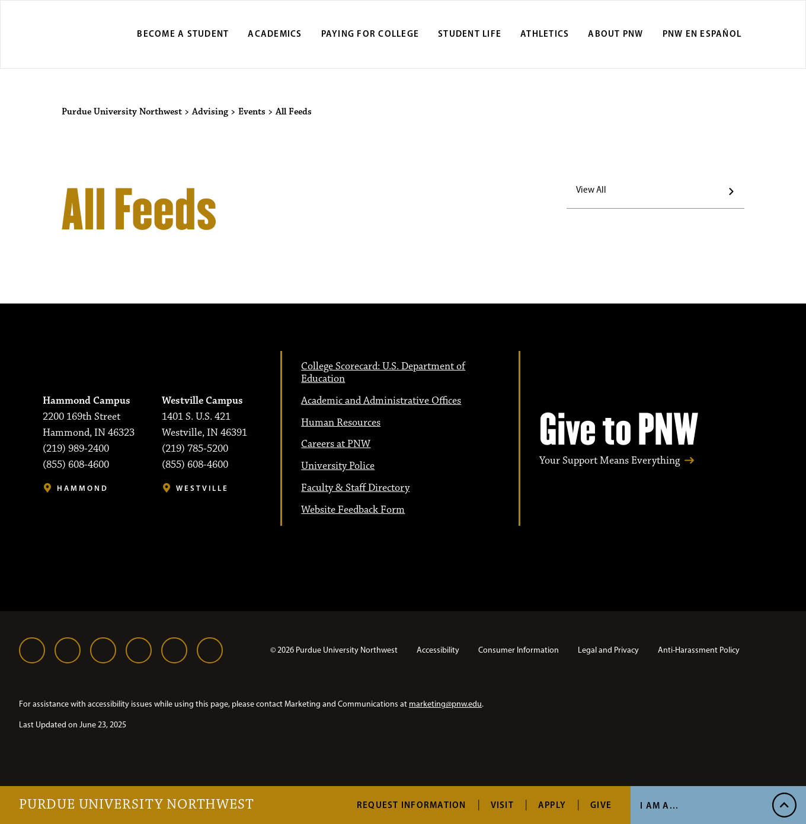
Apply (552, 804)
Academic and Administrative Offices (381, 400)
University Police (338, 465)
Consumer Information (518, 650)
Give (601, 804)
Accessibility (438, 650)
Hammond (82, 488)
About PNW (615, 33)
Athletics (544, 33)
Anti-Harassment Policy (699, 650)
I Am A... (659, 805)
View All (591, 189)
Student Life (469, 33)
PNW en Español (702, 33)
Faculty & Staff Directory (355, 487)
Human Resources (340, 422)
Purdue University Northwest (136, 805)
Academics (275, 33)
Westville (202, 488)
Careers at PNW (335, 444)
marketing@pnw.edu (445, 704)
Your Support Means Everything (609, 461)
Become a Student (183, 33)
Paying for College (370, 33)
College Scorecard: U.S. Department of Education (383, 372)
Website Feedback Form (353, 509)
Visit (502, 804)
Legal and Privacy (608, 650)
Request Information (411, 804)
